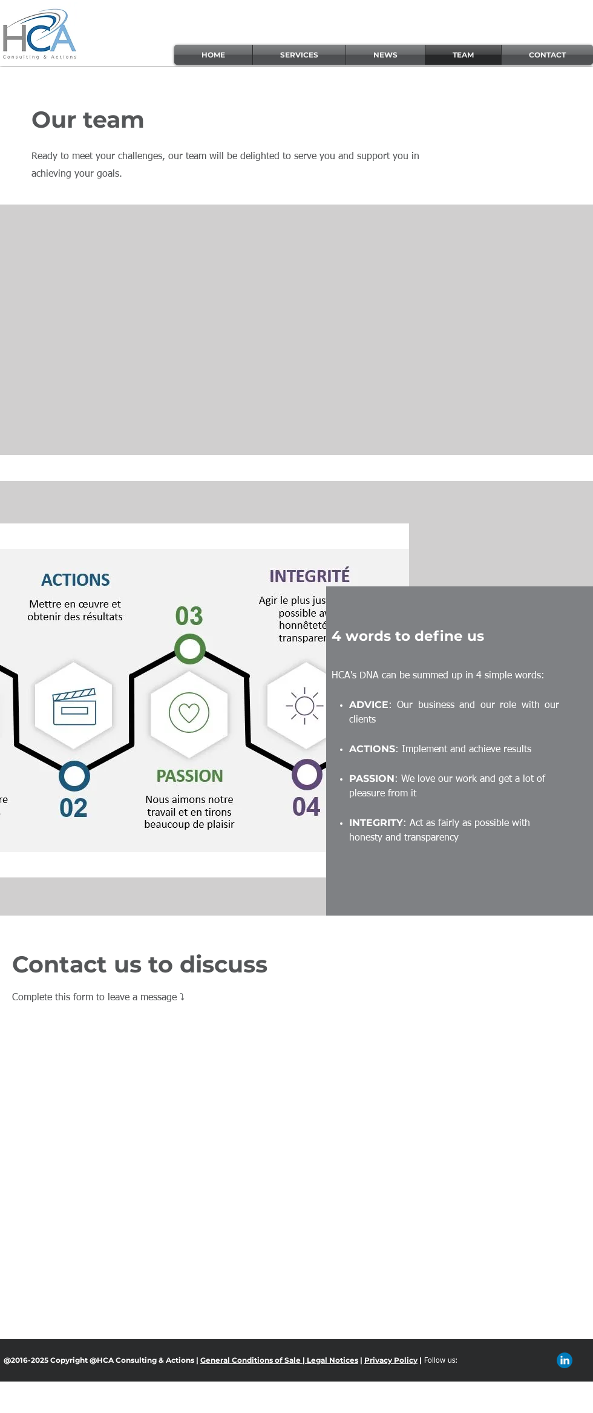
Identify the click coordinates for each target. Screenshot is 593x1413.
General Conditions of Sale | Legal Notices (279, 1360)
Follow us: (440, 1361)
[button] (299, 55)
